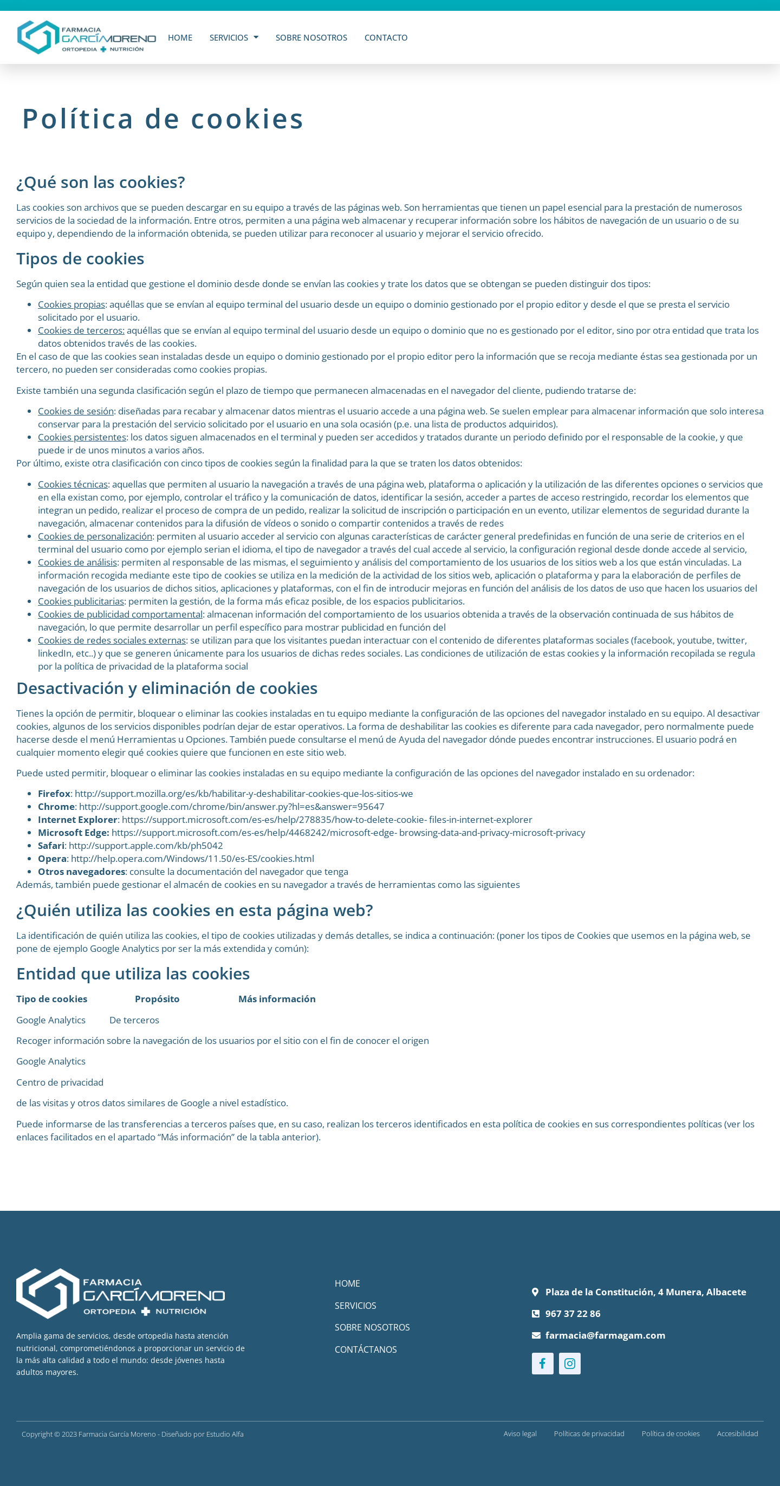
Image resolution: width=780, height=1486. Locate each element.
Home (180, 37)
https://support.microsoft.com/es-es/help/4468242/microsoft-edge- (254, 832)
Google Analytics (51, 1061)
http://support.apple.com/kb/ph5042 (146, 845)
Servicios (234, 37)
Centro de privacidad (59, 1082)
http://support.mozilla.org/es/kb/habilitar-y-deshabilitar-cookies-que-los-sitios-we (244, 793)
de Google (188, 1102)
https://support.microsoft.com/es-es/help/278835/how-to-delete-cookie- (274, 819)
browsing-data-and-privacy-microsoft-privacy (491, 832)
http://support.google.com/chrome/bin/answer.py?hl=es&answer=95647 (232, 806)
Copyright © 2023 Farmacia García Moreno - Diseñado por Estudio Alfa (133, 1434)
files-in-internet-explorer (479, 819)
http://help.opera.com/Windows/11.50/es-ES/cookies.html (192, 858)
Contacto (386, 37)
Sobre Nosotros (311, 37)
